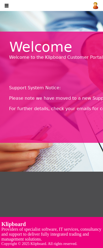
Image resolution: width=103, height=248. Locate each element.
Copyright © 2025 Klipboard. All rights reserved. (39, 244)
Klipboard (13, 224)
